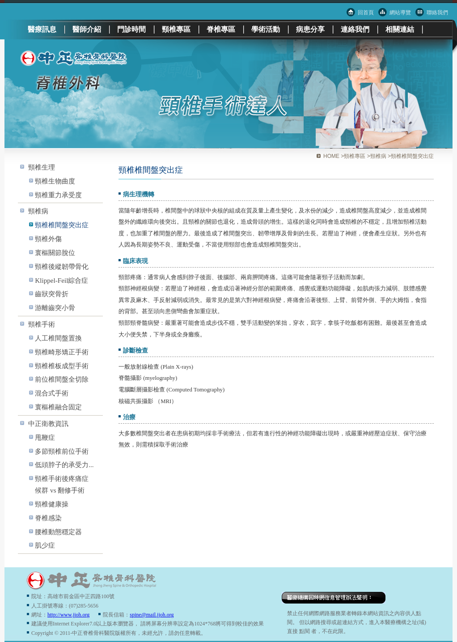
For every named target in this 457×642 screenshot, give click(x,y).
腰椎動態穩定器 (58, 532)
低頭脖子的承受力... (64, 464)
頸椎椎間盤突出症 (62, 225)
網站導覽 (400, 12)
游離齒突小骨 (55, 307)
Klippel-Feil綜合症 (61, 280)
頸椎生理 (41, 167)
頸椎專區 (176, 29)
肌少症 (45, 545)
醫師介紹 (86, 29)
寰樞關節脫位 (55, 252)
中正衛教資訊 (48, 423)
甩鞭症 (45, 437)
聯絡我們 (437, 12)
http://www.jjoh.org (68, 615)
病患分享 (310, 29)
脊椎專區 (221, 29)
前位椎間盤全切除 (62, 379)
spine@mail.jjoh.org (151, 615)
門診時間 (131, 29)
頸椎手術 (41, 324)
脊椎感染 (48, 518)
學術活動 (265, 29)
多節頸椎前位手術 (62, 451)
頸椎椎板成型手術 (62, 366)
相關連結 (399, 29)
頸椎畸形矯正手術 (62, 352)
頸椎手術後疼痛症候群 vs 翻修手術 (62, 484)
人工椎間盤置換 (58, 338)
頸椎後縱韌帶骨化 (62, 266)
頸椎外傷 (48, 238)
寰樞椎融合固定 (58, 407)
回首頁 (366, 12)
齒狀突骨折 (51, 294)
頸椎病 (38, 211)
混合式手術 (51, 393)
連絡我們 (355, 29)
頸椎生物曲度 (55, 181)
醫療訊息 (42, 29)
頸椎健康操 (51, 504)
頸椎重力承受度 (58, 195)
